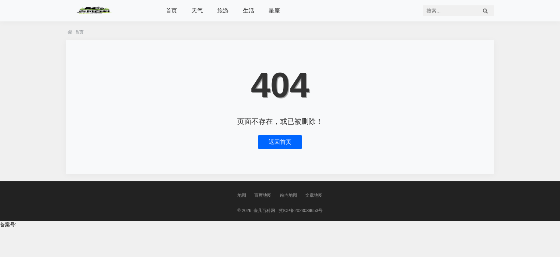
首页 (171, 10)
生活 (248, 10)
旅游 (223, 10)
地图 (242, 195)
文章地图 (313, 195)
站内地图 (288, 195)
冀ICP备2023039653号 (300, 210)
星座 (274, 10)
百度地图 (262, 195)
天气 (197, 10)
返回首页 (280, 142)
